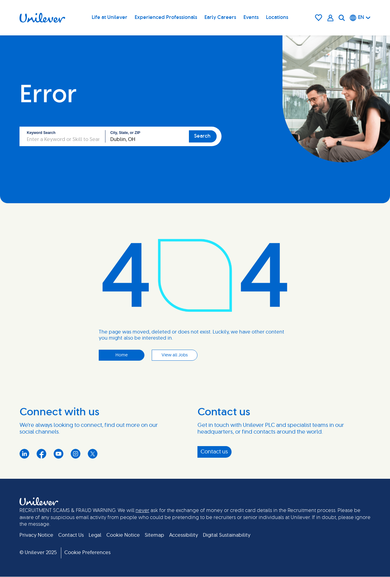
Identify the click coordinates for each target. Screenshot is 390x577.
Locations (277, 17)
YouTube (58, 454)
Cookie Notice (123, 535)
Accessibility (183, 535)
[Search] (342, 17)
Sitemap (154, 535)
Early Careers (220, 17)
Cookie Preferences (87, 552)
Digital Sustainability (226, 535)
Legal (95, 535)
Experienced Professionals (166, 17)
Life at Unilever (109, 17)
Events (251, 17)
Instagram (75, 454)
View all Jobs (174, 355)
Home (121, 355)
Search (202, 136)
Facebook (41, 454)
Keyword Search (41, 133)
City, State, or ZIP (125, 133)
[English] (360, 17)
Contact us (214, 452)
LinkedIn (24, 454)
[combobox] (147, 136)
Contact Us (71, 535)
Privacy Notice (36, 535)
